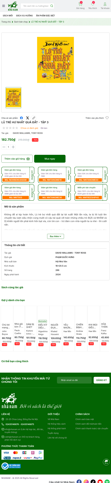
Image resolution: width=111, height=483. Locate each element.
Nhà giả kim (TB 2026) (19, 326)
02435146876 (12, 413)
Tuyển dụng (53, 421)
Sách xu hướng (24, 15)
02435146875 (27, 413)
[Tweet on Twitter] (27, 118)
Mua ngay (50, 158)
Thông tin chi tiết (14, 245)
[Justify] (51, 6)
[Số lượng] (8, 146)
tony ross (37, 133)
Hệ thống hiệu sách (57, 412)
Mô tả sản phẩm (14, 206)
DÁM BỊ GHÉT (30, 325)
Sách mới (8, 15)
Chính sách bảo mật (84, 408)
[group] (55, 60)
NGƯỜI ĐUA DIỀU (54, 327)
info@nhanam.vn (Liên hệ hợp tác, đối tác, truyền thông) (24, 419)
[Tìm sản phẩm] (37, 6)
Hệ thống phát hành (57, 417)
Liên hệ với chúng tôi (57, 426)
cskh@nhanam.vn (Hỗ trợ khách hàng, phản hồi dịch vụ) (22, 426)
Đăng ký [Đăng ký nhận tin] (101, 380)
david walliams (21, 133)
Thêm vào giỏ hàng (17, 158)
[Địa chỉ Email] (74, 380)
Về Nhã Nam (53, 408)
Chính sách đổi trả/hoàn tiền (88, 412)
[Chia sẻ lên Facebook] (21, 118)
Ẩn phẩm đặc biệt (45, 15)
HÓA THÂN (104, 325)
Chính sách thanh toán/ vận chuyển (91, 417)
